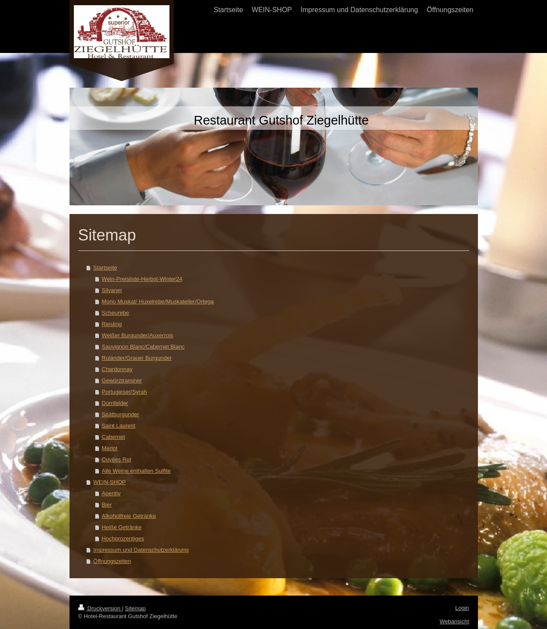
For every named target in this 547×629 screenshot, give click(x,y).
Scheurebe (115, 313)
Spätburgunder (120, 414)
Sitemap (135, 608)
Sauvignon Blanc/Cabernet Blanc (143, 346)
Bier (107, 504)
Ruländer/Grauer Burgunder (137, 358)
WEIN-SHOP (109, 482)
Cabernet (113, 437)
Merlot (109, 448)
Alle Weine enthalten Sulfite (136, 471)
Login (462, 608)
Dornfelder (115, 403)
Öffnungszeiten (112, 561)
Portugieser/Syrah (124, 392)
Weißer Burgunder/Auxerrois (137, 335)
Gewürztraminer (122, 380)
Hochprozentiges (123, 538)
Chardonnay (117, 369)
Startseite (105, 267)
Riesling (112, 324)
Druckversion (100, 608)
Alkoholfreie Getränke (129, 516)
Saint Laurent (118, 425)
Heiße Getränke (122, 527)
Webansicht (454, 621)
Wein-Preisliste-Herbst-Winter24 (142, 279)
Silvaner (112, 290)
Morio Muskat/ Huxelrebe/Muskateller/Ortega (158, 301)
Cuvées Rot (116, 459)
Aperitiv (111, 493)
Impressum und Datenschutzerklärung (141, 550)
